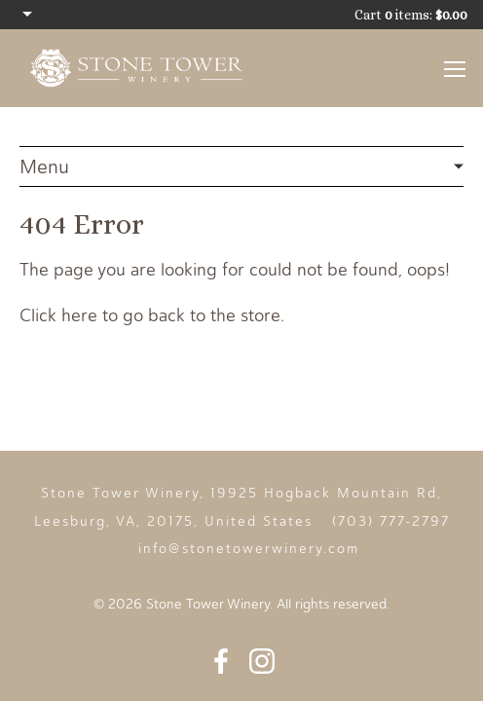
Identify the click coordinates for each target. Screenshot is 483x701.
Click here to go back (102, 315)
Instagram (262, 661)
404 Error (241, 167)
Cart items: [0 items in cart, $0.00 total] (410, 14)
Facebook (221, 661)
